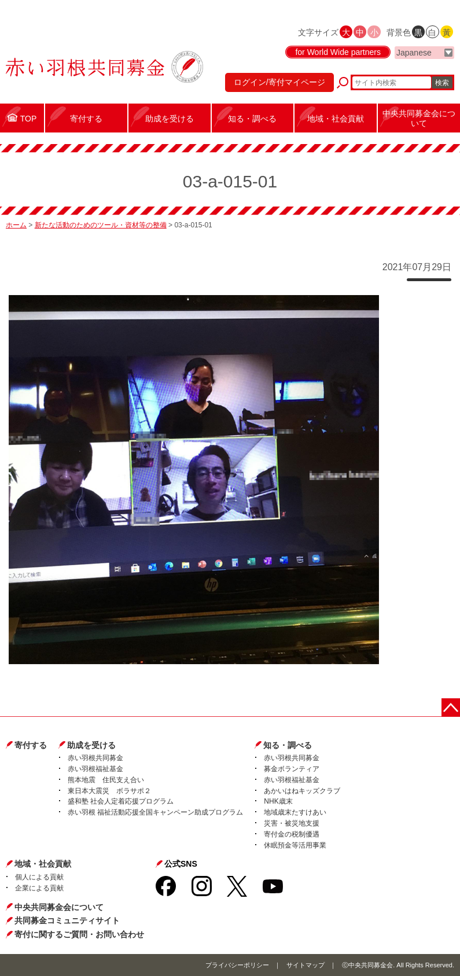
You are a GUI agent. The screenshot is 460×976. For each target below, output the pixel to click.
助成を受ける (91, 745)
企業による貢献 (39, 888)
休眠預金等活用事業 (295, 845)
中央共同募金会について (59, 907)
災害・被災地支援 (291, 823)
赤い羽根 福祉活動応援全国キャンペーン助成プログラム (155, 812)
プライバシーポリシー (237, 965)
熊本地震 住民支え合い (106, 780)
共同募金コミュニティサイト (67, 920)
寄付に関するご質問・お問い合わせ (79, 934)
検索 (442, 83)
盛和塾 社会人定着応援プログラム (121, 801)
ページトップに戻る (450, 707)
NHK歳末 (278, 801)
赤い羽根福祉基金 (95, 769)
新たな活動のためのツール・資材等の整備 (101, 225)
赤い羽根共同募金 (95, 758)
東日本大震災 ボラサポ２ (109, 791)
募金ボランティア (291, 769)
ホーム (16, 225)
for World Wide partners (338, 52)
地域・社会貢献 (42, 863)
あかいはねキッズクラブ (302, 791)
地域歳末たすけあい (295, 812)
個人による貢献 (39, 877)
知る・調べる (287, 745)
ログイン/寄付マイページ (279, 82)
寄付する (30, 745)
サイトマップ (305, 965)
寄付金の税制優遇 (291, 834)
